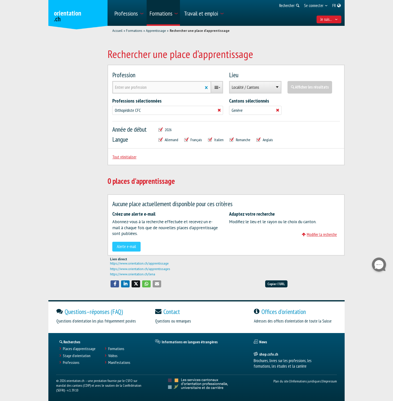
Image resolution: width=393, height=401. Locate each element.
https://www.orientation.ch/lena (132, 274)
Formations (134, 30)
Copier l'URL (276, 283)
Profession (123, 75)
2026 (165, 129)
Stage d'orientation (76, 355)
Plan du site (281, 381)
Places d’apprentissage (79, 348)
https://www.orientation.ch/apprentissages (140, 269)
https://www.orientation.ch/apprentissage (139, 263)
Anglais (264, 139)
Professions (71, 362)
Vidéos (113, 355)
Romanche (240, 139)
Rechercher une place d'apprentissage (200, 30)
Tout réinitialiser (124, 157)
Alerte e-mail (126, 246)
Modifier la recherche (319, 234)
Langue (120, 139)
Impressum (330, 381)
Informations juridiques (306, 381)
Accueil (117, 30)
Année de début (129, 129)
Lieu (233, 75)
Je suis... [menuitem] (329, 19)
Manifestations (119, 362)
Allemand (168, 139)
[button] (115, 283)
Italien (216, 139)
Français (193, 139)
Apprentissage (156, 30)
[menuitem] (129, 13)
